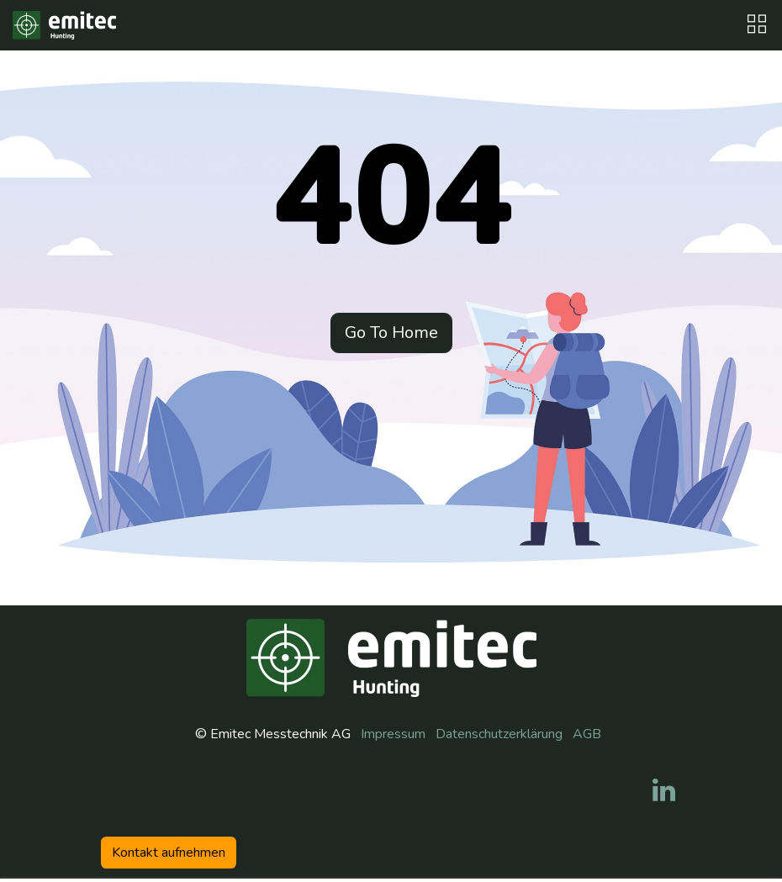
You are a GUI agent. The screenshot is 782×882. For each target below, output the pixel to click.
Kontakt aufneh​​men (168, 852)
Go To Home (391, 332)
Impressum (393, 734)
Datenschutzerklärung (499, 734)
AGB (587, 734)
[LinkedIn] (664, 790)
